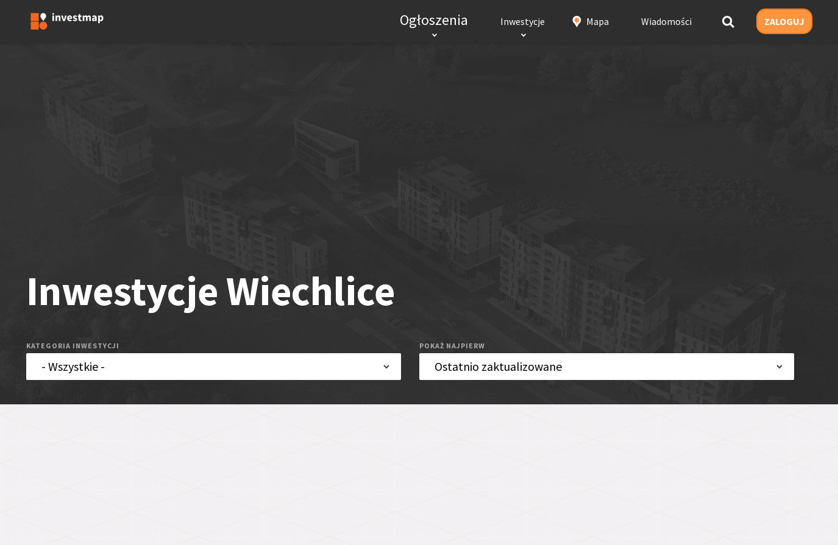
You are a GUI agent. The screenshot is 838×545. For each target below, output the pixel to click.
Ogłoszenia (434, 19)
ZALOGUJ (784, 21)
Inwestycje (522, 21)
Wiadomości (666, 21)
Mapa (597, 21)
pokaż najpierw (452, 345)
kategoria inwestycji (72, 345)
